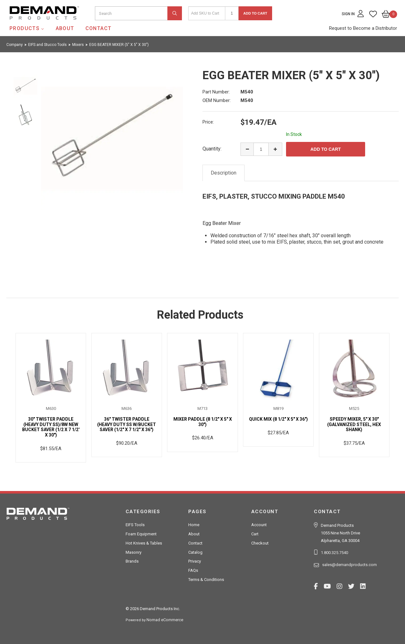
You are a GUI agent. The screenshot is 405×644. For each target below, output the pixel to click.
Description (223, 173)
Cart (255, 534)
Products (24, 28)
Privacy (194, 561)
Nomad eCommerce (164, 619)
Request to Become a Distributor (363, 28)
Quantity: (211, 149)
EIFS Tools (135, 524)
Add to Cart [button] (255, 13)
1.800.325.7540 (334, 552)
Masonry (133, 552)
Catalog (195, 552)
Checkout (260, 543)
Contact (98, 28)
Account (259, 524)
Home (193, 524)
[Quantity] (232, 13)
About (65, 28)
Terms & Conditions (206, 579)
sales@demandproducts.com (349, 564)
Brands (132, 561)
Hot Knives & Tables (144, 543)
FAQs (193, 570)
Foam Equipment (141, 534)
